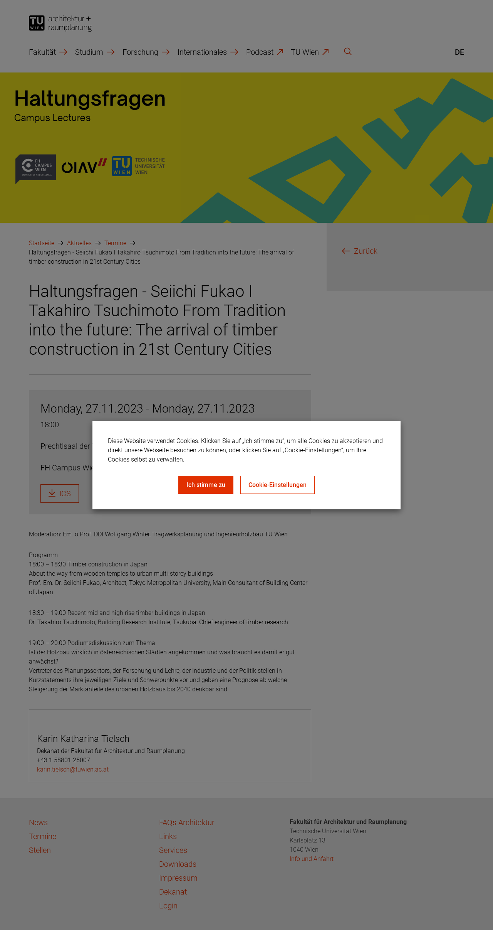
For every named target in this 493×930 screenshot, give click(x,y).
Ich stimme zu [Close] (205, 485)
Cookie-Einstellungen (277, 485)
